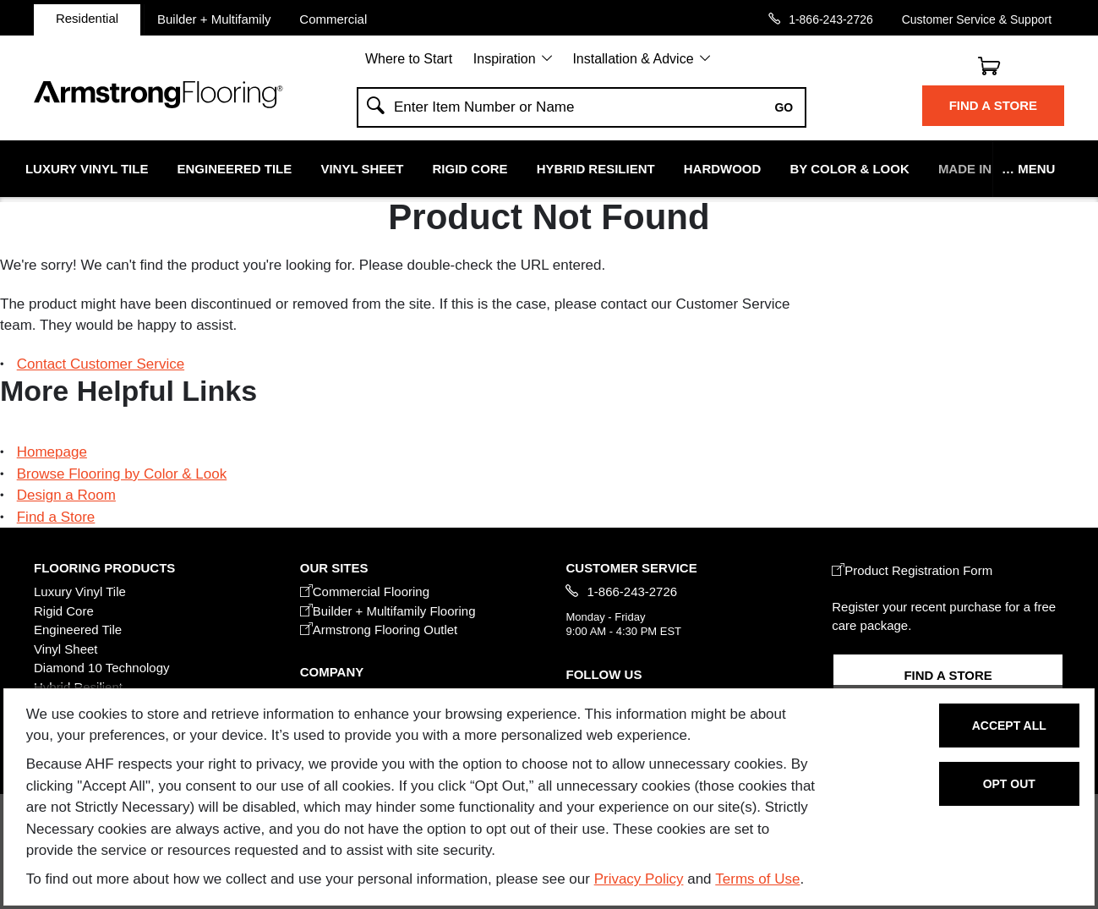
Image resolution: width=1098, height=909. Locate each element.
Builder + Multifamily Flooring (388, 611)
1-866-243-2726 (831, 19)
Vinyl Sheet (361, 169)
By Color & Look (849, 169)
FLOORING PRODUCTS (104, 567)
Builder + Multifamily (214, 18)
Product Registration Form (912, 570)
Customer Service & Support (977, 19)
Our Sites (334, 567)
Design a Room (66, 495)
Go (783, 107)
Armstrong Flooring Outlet (379, 629)
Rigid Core (470, 169)
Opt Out (1009, 784)
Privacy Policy (639, 879)
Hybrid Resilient (596, 169)
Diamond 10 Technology (102, 667)
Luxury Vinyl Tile (86, 169)
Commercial (333, 18)
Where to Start (408, 59)
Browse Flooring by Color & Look (122, 474)
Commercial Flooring (364, 591)
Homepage (52, 452)
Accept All (1009, 725)
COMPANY (331, 671)
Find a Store (993, 105)
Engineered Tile (235, 169)
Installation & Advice (632, 59)
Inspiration (504, 59)
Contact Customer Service (100, 364)
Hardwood (723, 169)
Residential (87, 18)
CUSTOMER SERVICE (630, 567)
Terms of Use (757, 879)
